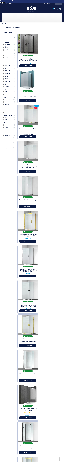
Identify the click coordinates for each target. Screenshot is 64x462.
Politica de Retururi (35, 434)
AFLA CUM (2, 2)
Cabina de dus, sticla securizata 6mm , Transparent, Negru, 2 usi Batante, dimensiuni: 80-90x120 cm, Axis (37, 217)
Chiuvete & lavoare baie (20, 432)
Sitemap (20, 422)
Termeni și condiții (35, 425)
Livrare (34, 422)
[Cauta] (18, 9)
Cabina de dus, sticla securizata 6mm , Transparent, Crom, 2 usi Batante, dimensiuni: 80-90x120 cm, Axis (50, 217)
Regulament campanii (35, 440)
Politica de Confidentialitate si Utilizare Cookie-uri (29, 426)
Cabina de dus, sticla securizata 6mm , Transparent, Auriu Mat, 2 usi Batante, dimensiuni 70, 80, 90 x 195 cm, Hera (50, 120)
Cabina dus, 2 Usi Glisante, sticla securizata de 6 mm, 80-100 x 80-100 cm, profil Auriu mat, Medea (37, 248)
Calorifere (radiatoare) (20, 445)
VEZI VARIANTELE (23, 66)
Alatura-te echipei (35, 444)
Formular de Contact (44, 454)
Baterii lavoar (20, 424)
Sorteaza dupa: (37, 33)
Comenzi (42, 424)
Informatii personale (45, 422)
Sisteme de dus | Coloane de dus (20, 437)
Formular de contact (28, 432)
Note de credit (44, 426)
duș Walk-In (34, 285)
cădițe (41, 364)
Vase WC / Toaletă (20, 441)
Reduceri (35, 447)
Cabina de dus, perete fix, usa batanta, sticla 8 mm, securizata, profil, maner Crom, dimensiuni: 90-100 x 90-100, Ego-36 (24, 248)
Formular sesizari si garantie (12, 432)
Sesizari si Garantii (35, 437)
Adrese (42, 428)
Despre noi (35, 428)
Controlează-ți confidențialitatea (32, 451)
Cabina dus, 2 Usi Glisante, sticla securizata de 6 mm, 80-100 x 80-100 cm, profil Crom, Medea (37, 89)
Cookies (27, 430)
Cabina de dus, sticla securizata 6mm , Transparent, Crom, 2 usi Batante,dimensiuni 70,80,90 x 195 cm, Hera (23, 120)
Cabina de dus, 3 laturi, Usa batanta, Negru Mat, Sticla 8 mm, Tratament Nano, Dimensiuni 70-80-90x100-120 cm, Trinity (24, 217)
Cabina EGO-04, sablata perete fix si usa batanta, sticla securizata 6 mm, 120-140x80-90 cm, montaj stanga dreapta (37, 55)
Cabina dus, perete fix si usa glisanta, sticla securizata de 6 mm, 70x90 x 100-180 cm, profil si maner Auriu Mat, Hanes (50, 55)
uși (45, 341)
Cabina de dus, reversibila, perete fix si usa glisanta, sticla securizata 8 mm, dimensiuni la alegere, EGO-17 (37, 151)
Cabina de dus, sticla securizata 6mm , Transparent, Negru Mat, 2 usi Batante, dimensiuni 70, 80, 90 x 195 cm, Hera (37, 120)
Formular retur (8, 429)
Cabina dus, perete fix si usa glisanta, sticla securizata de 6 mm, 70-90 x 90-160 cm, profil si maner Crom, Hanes (23, 89)
